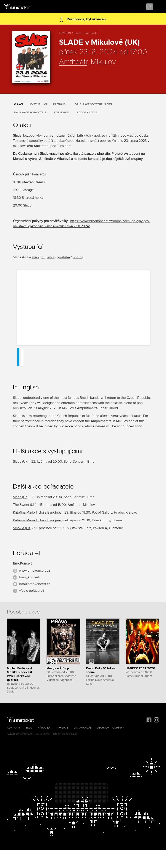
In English (60, 104)
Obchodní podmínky (110, 727)
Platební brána (60, 733)
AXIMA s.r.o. (42, 733)
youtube (63, 257)
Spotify (78, 257)
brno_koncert (29, 577)
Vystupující (38, 104)
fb (43, 257)
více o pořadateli (31, 590)
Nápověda (44, 727)
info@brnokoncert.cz (34, 584)
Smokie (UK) (22, 528)
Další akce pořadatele (30, 112)
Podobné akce (87, 112)
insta (50, 257)
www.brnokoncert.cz (34, 570)
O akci (18, 104)
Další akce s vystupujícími (93, 104)
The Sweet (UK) (24, 505)
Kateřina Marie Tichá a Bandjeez (37, 512)
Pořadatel (61, 112)
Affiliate (63, 727)
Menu (159, 7)
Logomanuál (82, 727)
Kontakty (13, 727)
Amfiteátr (73, 62)
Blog (29, 727)
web (35, 257)
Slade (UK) (21, 461)
